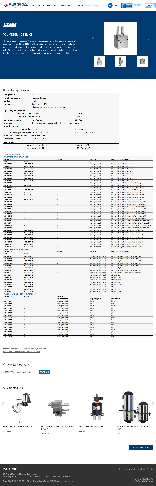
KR (116, 5)
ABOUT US (29, 5)
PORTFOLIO (66, 5)
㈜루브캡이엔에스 (15, 5)
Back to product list (141, 447)
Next (147, 39)
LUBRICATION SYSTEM (47, 5)
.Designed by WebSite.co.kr (64, 481)
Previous (94, 39)
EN (110, 5)
